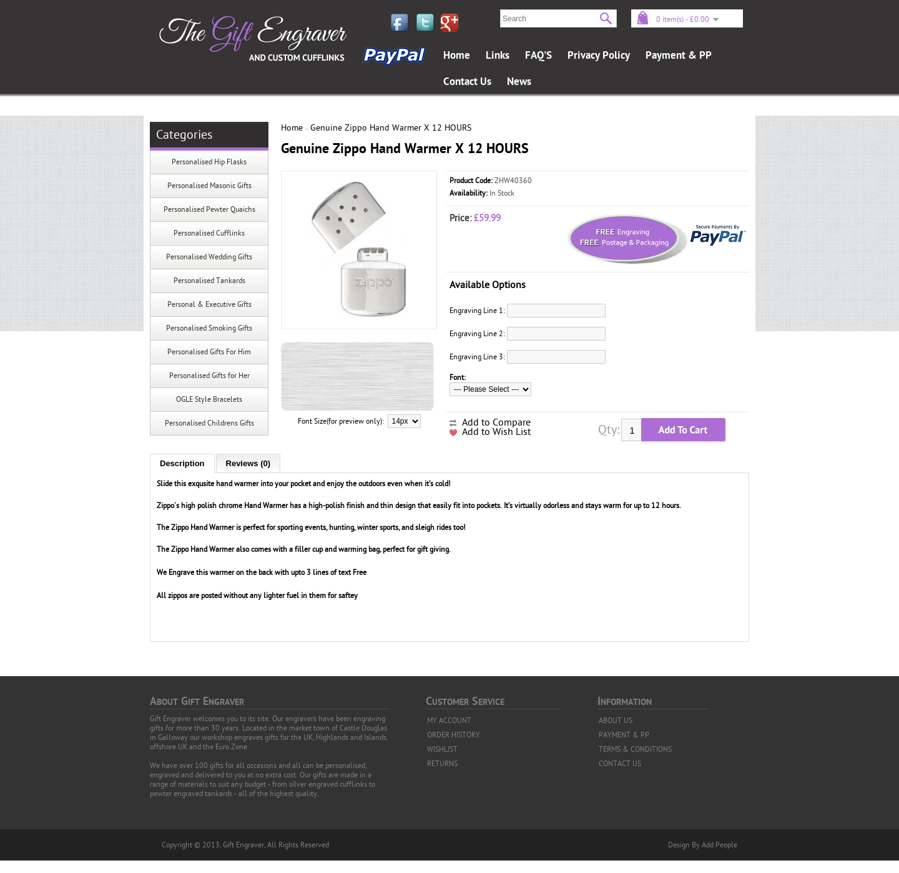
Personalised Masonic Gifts (209, 185)
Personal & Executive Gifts (209, 304)
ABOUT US (615, 720)
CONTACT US (620, 763)
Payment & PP (679, 55)
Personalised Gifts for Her (209, 375)
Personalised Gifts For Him (209, 351)
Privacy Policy (598, 55)
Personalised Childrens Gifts (209, 423)
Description (182, 463)
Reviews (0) (248, 463)
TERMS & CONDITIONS (635, 749)
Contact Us (467, 82)
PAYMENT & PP (624, 735)
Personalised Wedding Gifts (209, 256)
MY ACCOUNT (449, 720)
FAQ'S (538, 55)
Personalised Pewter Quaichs (209, 209)
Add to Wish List (496, 431)
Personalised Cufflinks (209, 233)
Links (497, 55)
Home (456, 55)
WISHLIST (442, 749)
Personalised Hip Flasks (209, 161)
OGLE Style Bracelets (209, 399)
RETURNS (442, 763)
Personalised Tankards (209, 280)
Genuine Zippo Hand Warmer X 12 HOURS (390, 127)
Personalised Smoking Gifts (209, 328)
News (519, 82)
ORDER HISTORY (453, 735)
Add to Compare (496, 422)
